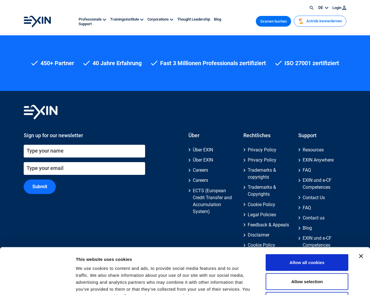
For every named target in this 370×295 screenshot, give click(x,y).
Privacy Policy (262, 150)
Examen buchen (273, 21)
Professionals (93, 19)
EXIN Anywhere (318, 160)
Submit (39, 186)
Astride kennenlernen (320, 21)
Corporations (160, 19)
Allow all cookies (307, 219)
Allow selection (307, 238)
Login (339, 8)
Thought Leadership (194, 19)
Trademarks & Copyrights (262, 190)
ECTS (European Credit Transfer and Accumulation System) (212, 201)
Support (85, 24)
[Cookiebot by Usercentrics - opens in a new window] (37, 283)
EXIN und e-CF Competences (317, 183)
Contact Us (314, 197)
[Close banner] (361, 213)
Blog (217, 19)
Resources (313, 150)
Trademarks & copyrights (262, 173)
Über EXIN (203, 150)
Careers (200, 170)
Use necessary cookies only (307, 256)
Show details (303, 283)
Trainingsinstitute (127, 19)
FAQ (307, 170)
